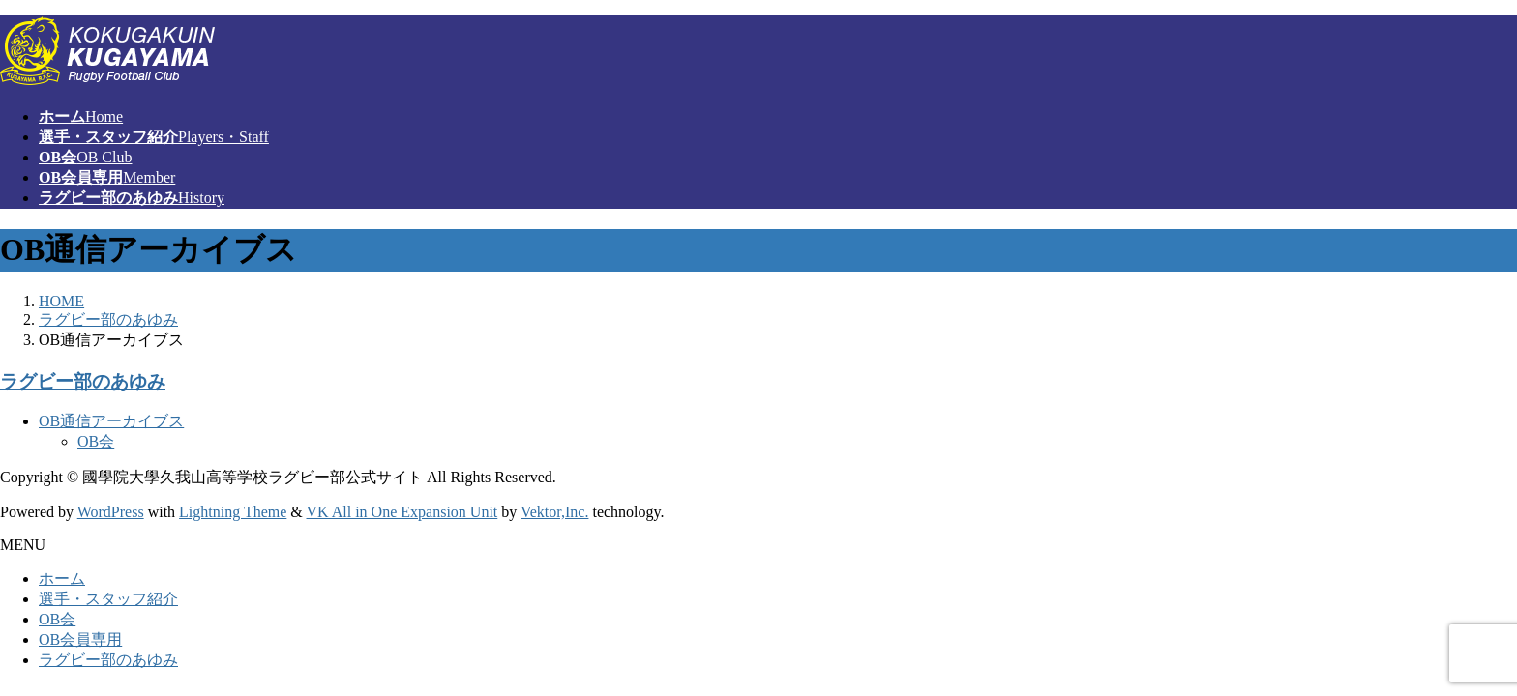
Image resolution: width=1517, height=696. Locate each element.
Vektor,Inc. (554, 512)
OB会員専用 (80, 639)
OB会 (95, 441)
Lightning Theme (232, 512)
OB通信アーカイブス (111, 421)
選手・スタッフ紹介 (108, 599)
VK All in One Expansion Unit (402, 512)
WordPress (110, 512)
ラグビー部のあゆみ (82, 381)
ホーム (62, 578)
